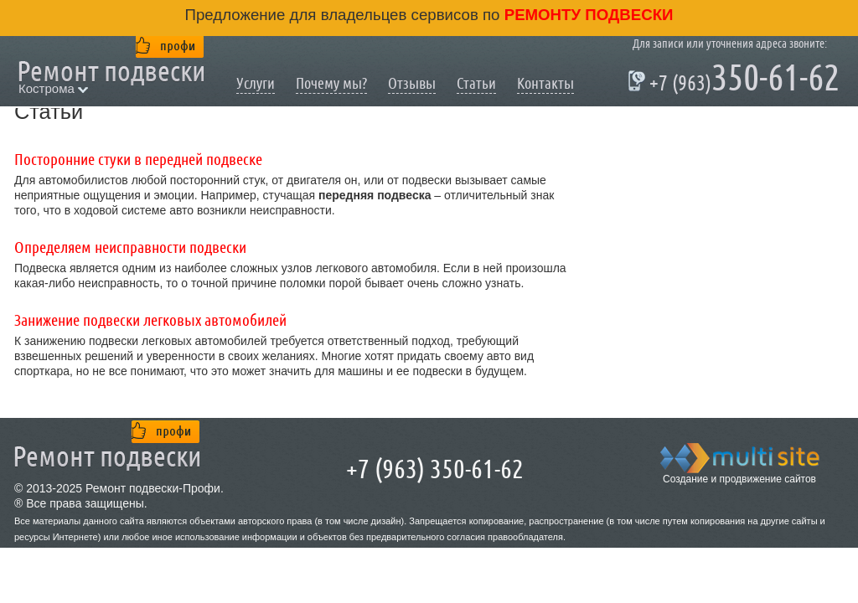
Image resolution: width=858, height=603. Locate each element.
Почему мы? (331, 83)
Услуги (255, 83)
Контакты (545, 83)
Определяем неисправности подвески (130, 248)
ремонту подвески (587, 14)
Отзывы (412, 83)
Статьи (476, 83)
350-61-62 (736, 80)
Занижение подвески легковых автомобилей (150, 321)
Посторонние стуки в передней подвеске (138, 160)
